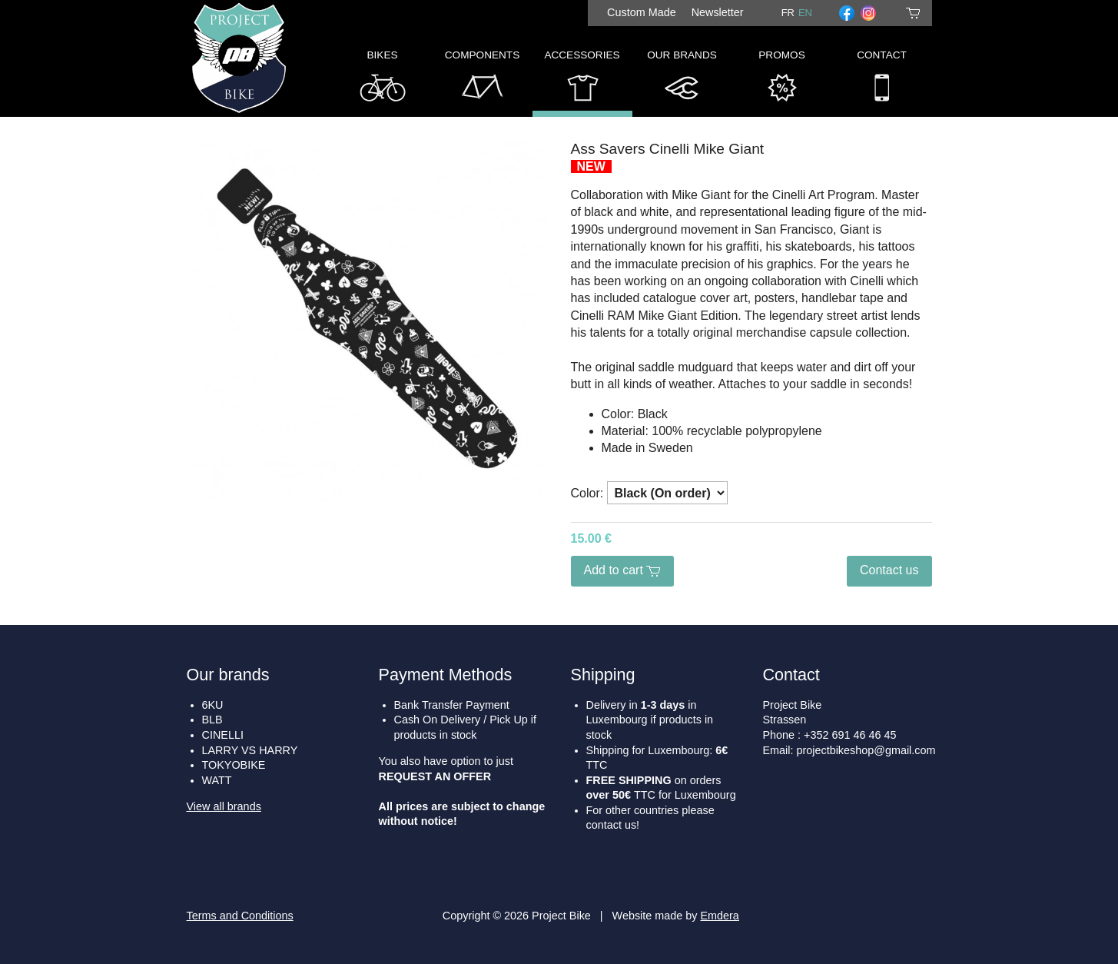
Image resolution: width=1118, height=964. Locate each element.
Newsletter (718, 12)
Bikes (383, 79)
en (805, 12)
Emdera (719, 915)
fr (788, 12)
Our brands (228, 674)
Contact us (889, 570)
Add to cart (623, 570)
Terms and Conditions (240, 915)
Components (482, 79)
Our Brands (682, 79)
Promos (781, 79)
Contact (882, 79)
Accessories (581, 79)
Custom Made (641, 12)
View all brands (224, 806)
